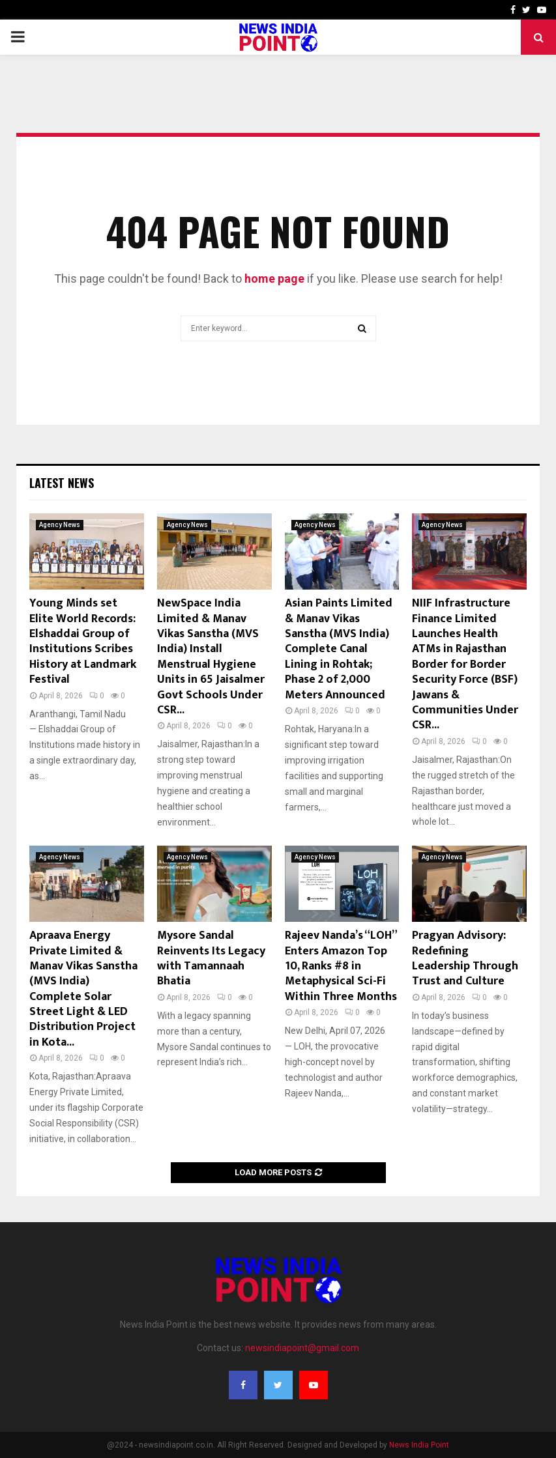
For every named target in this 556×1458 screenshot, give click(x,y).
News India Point (419, 1445)
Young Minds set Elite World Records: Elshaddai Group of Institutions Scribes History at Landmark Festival (82, 641)
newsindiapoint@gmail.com (302, 1348)
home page (274, 278)
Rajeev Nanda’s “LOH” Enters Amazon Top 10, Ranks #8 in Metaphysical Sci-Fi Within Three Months (341, 966)
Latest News (61, 482)
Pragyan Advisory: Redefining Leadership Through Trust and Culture (465, 958)
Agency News (59, 524)
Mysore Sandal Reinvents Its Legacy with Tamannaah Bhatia (211, 958)
